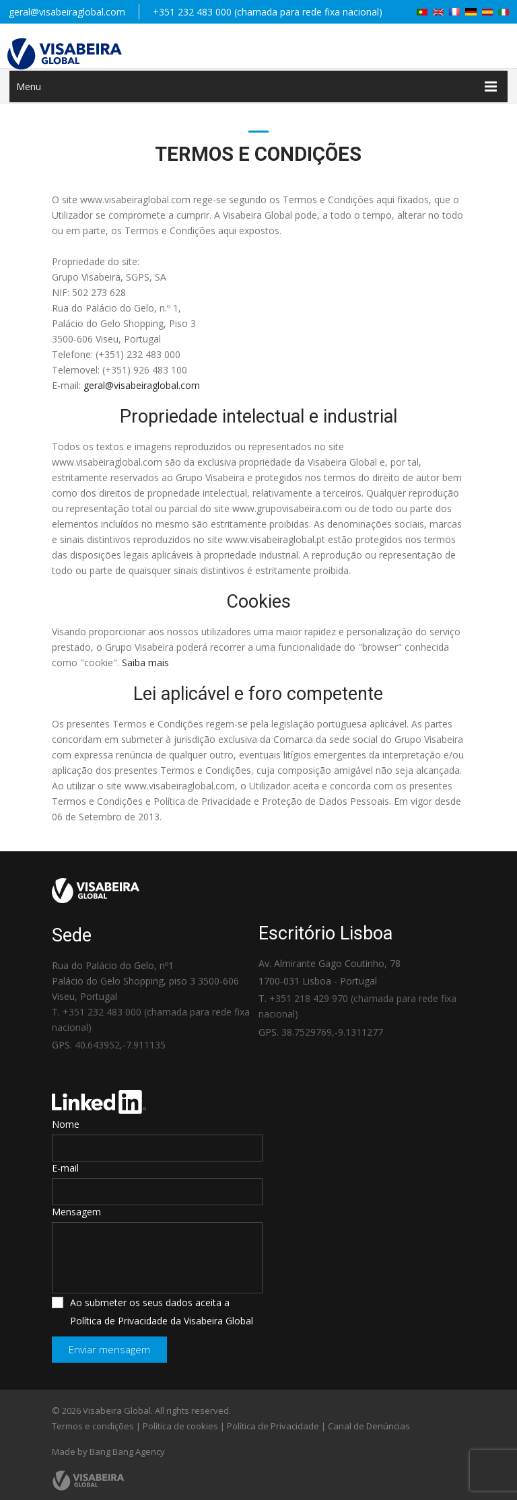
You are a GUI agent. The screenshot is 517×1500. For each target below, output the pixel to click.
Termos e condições (93, 1426)
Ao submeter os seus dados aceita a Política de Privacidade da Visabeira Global (152, 1311)
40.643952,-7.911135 (120, 1044)
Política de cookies (180, 1426)
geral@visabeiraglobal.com (67, 11)
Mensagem (76, 1211)
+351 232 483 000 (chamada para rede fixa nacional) (267, 11)
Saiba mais (145, 662)
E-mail (65, 1168)
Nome (65, 1124)
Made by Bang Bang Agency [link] (108, 1451)
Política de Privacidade (273, 1426)
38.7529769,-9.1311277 (332, 1032)
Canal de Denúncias (369, 1426)
